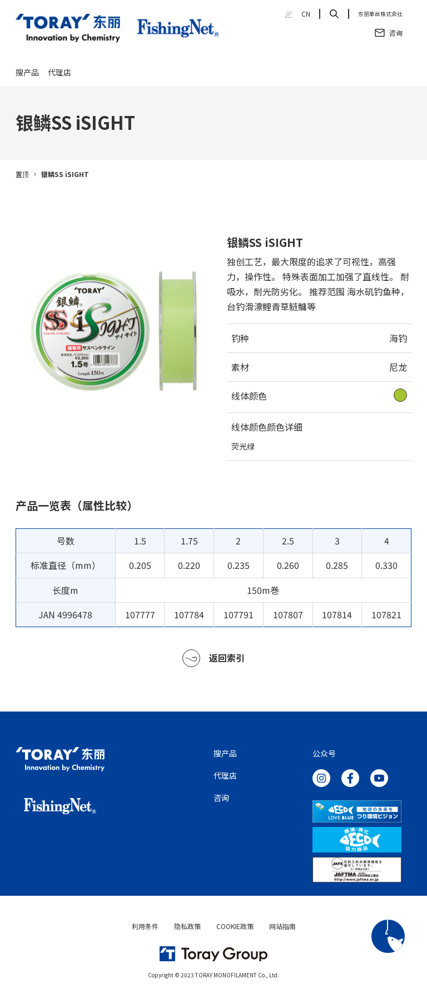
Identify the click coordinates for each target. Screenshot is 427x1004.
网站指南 (282, 928)
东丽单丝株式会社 (380, 14)
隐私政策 (187, 928)
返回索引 (213, 660)
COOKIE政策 (235, 928)
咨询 (221, 799)
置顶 (22, 176)
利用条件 (145, 928)
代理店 (59, 73)
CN (305, 14)
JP (288, 14)
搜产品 (27, 73)
